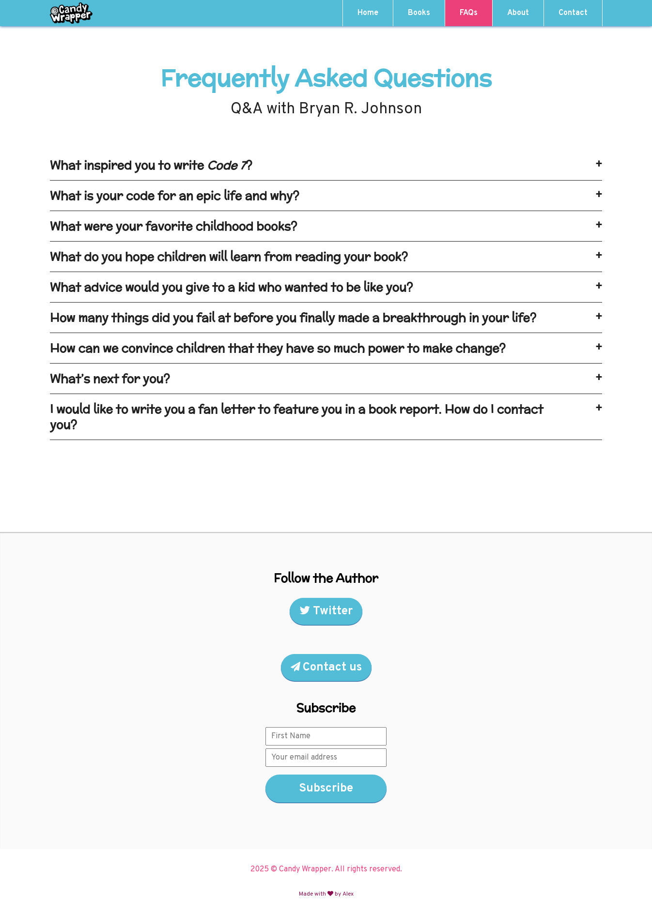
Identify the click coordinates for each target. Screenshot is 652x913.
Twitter (326, 611)
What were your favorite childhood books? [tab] (326, 226)
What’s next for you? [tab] (326, 378)
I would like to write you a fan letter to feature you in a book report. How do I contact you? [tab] (326, 417)
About (518, 13)
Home (367, 13)
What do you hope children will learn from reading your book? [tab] (326, 256)
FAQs (469, 13)
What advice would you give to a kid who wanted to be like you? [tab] (326, 287)
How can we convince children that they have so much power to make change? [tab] (326, 348)
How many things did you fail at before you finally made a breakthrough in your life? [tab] (326, 317)
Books (419, 13)
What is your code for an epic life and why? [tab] (326, 195)
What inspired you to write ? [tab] (326, 165)
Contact (573, 13)
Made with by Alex (326, 894)
